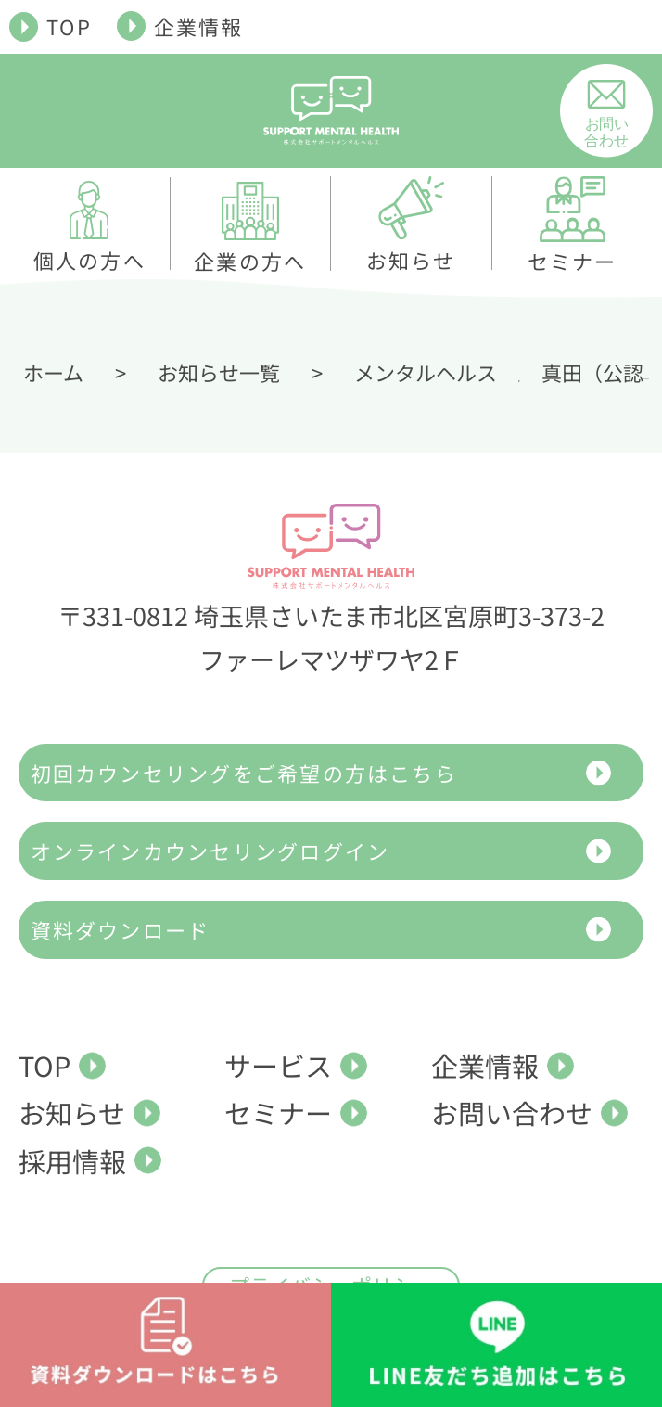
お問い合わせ (511, 1112)
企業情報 (199, 26)
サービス (278, 1064)
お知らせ (72, 1112)
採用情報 (72, 1160)
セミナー (278, 1112)
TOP (69, 26)
